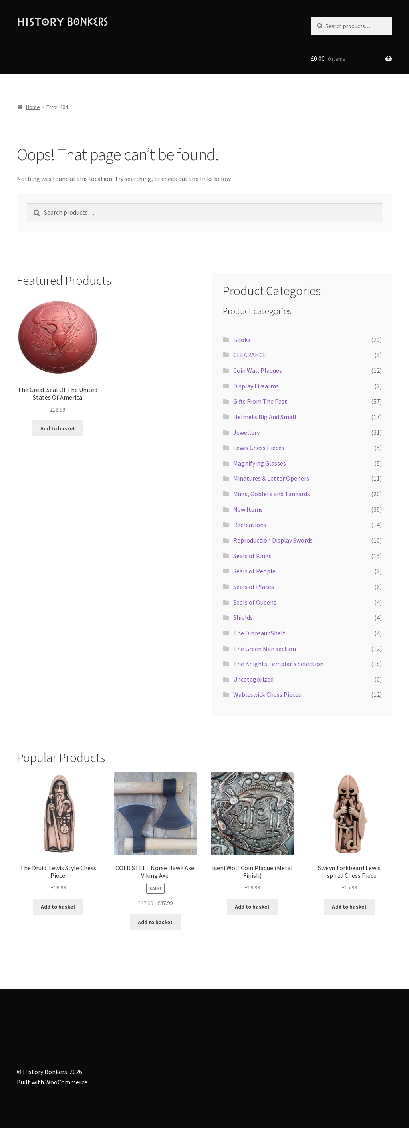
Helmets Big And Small (264, 417)
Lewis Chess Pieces (258, 448)
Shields (243, 617)
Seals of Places (253, 587)
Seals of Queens (254, 602)
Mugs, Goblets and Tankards (271, 494)
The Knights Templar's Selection (278, 664)
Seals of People (254, 571)
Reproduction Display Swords (273, 540)
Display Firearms (256, 386)
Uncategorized (253, 679)
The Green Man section (264, 649)
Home (33, 107)
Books (241, 340)
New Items (248, 509)
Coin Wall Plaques (257, 370)
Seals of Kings (252, 556)
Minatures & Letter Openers (271, 478)
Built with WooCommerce (52, 1082)
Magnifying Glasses (259, 463)
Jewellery (246, 432)
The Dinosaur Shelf (259, 633)
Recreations (249, 525)
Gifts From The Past (260, 401)
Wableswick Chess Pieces (267, 694)
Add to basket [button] (57, 428)
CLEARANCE (249, 355)
